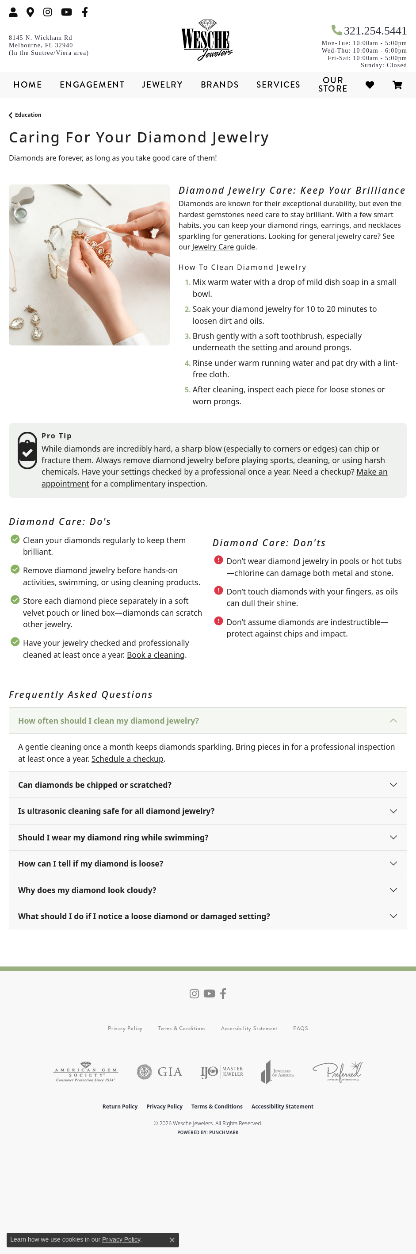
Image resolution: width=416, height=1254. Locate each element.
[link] (30, 12)
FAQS (300, 1028)
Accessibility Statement (249, 1028)
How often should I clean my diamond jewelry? (108, 720)
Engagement (92, 84)
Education (28, 115)
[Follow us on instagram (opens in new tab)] (47, 12)
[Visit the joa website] (277, 1072)
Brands (220, 84)
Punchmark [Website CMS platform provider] (224, 1132)
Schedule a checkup (128, 758)
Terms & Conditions (182, 1028)
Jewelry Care (213, 247)
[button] (13, 12)
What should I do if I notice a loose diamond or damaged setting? (144, 916)
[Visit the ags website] (86, 1071)
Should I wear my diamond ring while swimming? (113, 837)
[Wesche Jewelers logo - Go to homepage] (208, 40)
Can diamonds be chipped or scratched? (95, 784)
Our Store (333, 84)
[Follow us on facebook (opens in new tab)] (85, 12)
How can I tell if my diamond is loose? (90, 863)
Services (278, 84)
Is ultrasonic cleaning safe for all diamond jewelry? (116, 810)
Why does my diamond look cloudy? (87, 890)
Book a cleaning (156, 654)
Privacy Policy (125, 1028)
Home (27, 84)
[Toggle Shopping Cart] (398, 84)
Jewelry (162, 84)
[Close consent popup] (172, 1239)
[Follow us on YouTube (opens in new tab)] (66, 12)
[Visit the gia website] (160, 1072)
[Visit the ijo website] (221, 1072)
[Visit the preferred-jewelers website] (338, 1072)
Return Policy (120, 1106)
